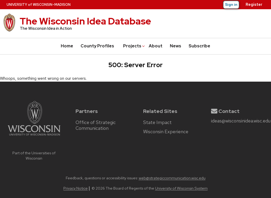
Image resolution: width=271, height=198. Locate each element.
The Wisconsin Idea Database (85, 21)
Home (67, 46)
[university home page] (34, 147)
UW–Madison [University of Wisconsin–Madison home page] (39, 4)
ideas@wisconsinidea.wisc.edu (240, 121)
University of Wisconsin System (181, 188)
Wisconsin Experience (165, 132)
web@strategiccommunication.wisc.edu (172, 177)
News (175, 46)
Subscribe (199, 46)
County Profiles (97, 46)
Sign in (231, 4)
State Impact (157, 122)
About (155, 46)
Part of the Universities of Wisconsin (33, 155)
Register (254, 4)
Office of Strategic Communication (96, 125)
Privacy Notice (75, 188)
